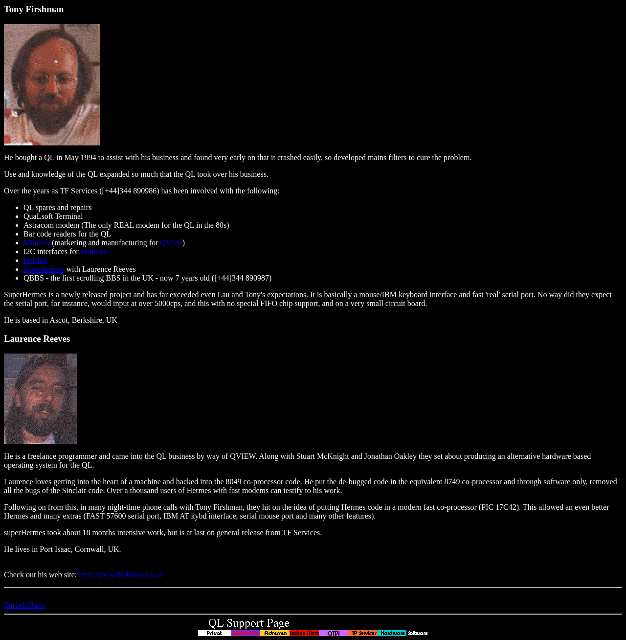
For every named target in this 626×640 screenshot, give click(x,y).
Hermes (35, 260)
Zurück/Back (24, 605)
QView (171, 242)
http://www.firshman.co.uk (121, 574)
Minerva (36, 242)
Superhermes (44, 269)
